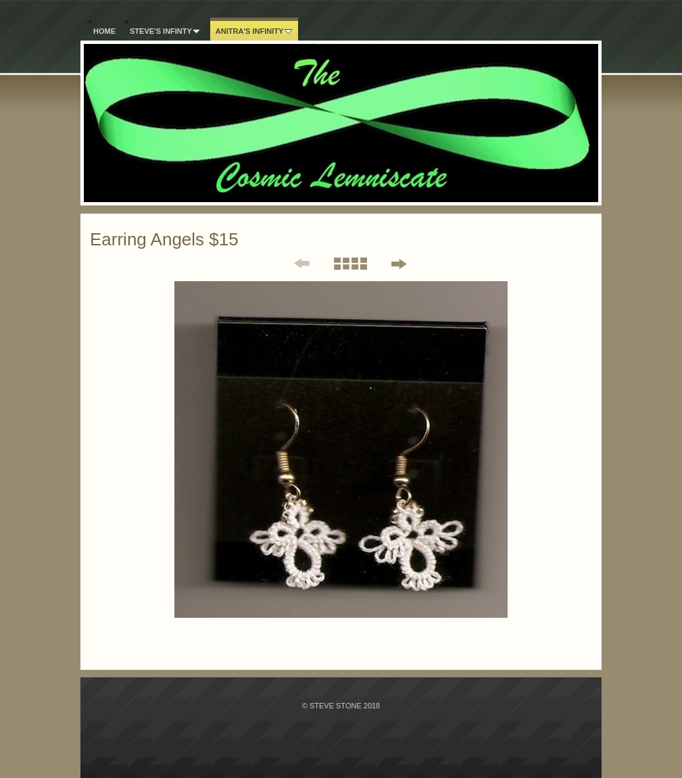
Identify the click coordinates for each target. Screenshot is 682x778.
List (350, 263)
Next (398, 263)
